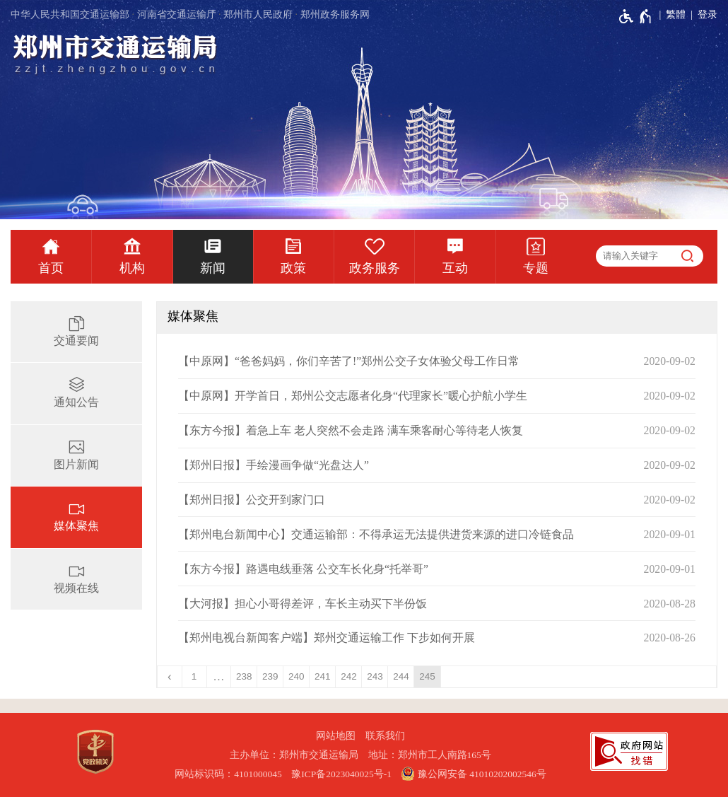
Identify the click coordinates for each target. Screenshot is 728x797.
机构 (132, 268)
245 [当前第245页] (427, 676)
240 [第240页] (296, 676)
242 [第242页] (349, 676)
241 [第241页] (323, 676)
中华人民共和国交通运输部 (70, 14)
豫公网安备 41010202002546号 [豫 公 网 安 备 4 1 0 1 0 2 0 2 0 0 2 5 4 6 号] (473, 774)
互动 (455, 268)
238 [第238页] (244, 676)
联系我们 (385, 736)
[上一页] (170, 676)
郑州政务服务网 (335, 14)
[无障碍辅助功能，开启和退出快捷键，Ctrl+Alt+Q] (636, 16)
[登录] (701, 15)
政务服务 (374, 268)
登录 (707, 14)
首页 (51, 268)
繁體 (676, 14)
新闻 (212, 268)
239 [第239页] (270, 676)
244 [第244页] (401, 676)
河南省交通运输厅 (176, 14)
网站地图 (336, 736)
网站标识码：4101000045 (228, 774)
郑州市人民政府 (258, 14)
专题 (535, 268)
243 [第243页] (375, 676)
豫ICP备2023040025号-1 (341, 774)
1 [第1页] (194, 676)
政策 (293, 268)
